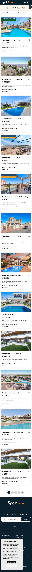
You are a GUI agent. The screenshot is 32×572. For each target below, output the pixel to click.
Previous (2, 27)
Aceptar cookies (11, 562)
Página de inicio (7, 530)
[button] (20, 530)
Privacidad (24, 566)
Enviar (26, 519)
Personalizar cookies (11, 566)
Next (29, 27)
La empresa (19, 532)
